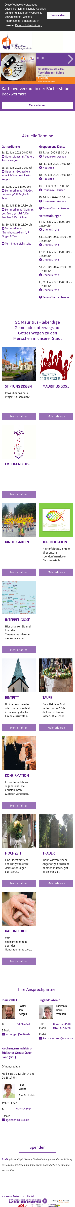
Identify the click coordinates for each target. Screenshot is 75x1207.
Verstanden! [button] (58, 15)
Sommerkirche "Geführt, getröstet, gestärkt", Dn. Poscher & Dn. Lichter (17, 212)
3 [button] (42, 57)
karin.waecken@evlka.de (58, 1037)
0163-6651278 (62, 1027)
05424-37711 (24, 1108)
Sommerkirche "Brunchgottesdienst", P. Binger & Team (15, 231)
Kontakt (31, 1195)
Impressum (6, 1195)
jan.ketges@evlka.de (18, 1033)
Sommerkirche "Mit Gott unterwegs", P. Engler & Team (17, 193)
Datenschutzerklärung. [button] (28, 25)
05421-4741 (23, 1023)
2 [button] (37, 57)
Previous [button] (5, 57)
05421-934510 (62, 1023)
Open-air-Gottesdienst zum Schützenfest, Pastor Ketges (16, 174)
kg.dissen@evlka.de (17, 1119)
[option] (37, 82)
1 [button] (32, 57)
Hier (5, 1158)
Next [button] (71, 57)
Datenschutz (19, 1195)
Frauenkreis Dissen (54, 189)
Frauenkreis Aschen (54, 155)
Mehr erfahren (37, 104)
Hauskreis (48, 166)
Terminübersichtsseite (18, 242)
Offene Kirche (51, 228)
